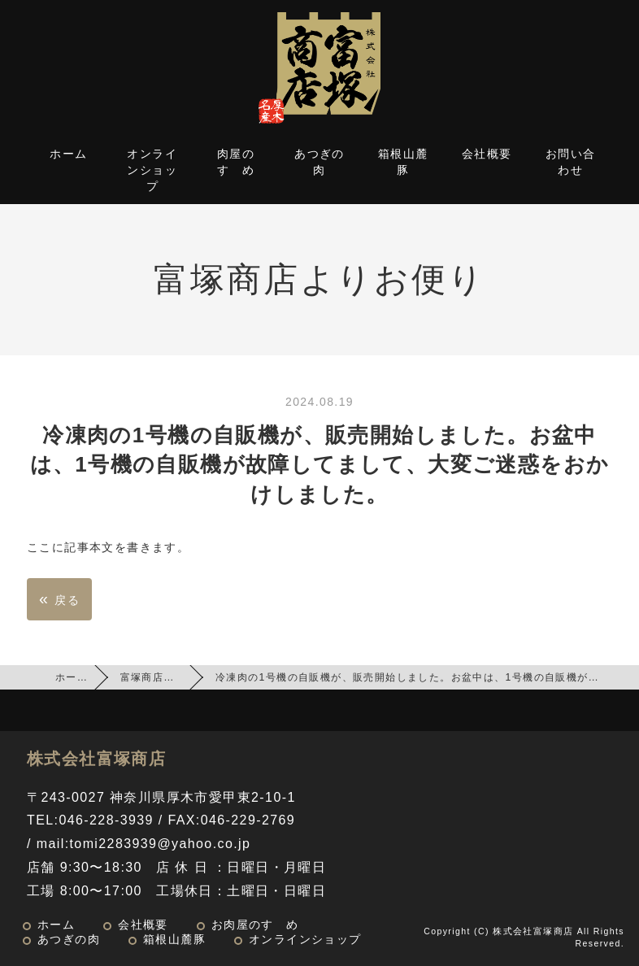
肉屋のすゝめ (235, 161)
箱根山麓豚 (403, 161)
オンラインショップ (152, 170)
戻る (59, 598)
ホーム (68, 153)
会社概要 (487, 153)
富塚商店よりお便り (169, 677)
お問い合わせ (571, 161)
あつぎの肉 (319, 161)
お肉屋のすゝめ (255, 925)
